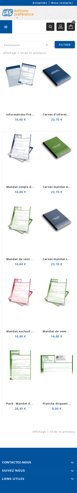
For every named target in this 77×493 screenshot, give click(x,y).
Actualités (40, 2)
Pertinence (26, 45)
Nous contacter (62, 2)
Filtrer (65, 45)
